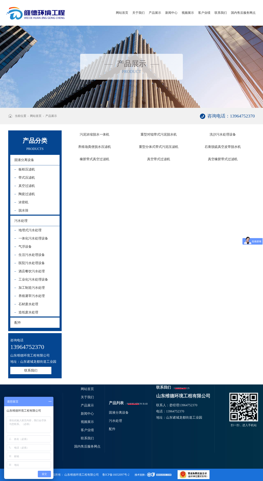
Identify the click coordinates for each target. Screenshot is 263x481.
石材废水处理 (28, 304)
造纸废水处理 (28, 312)
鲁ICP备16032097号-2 (115, 474)
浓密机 (23, 202)
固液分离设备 (24, 160)
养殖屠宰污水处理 (31, 296)
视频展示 (188, 12)
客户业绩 (204, 12)
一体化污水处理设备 (33, 238)
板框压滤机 (26, 169)
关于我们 (138, 12)
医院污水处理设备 (31, 263)
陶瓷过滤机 (26, 194)
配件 (17, 322)
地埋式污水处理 (30, 230)
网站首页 (122, 12)
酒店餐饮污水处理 (31, 271)
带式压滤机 (26, 177)
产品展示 (155, 12)
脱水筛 (23, 210)
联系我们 (221, 12)
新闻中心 (171, 12)
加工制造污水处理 (31, 287)
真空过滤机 (26, 186)
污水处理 (21, 220)
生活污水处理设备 (31, 255)
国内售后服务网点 (243, 12)
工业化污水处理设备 (33, 279)
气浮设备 (25, 246)
